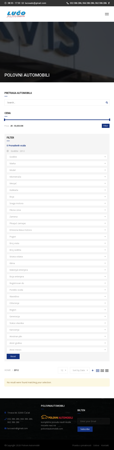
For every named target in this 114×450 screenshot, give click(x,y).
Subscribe (85, 429)
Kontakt (105, 445)
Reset (13, 356)
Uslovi (96, 445)
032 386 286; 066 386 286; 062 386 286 (87, 3)
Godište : (16, 151)
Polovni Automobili (30, 445)
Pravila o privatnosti (81, 445)
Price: (6, 125)
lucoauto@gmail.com (35, 3)
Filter (105, 125)
